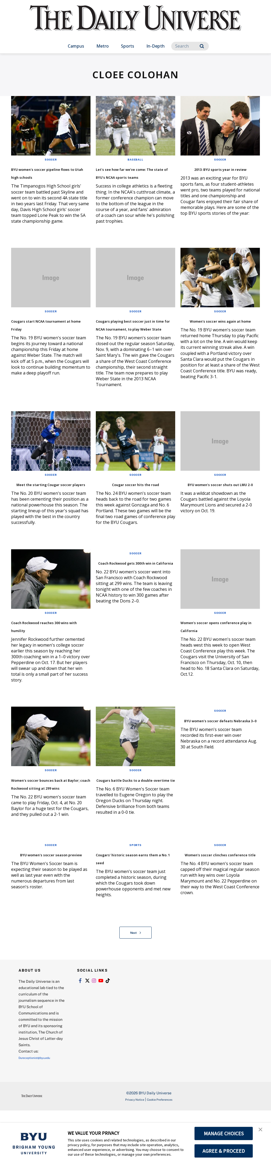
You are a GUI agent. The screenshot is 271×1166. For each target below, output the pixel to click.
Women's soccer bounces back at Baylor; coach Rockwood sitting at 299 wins (50, 824)
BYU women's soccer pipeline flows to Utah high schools (45, 176)
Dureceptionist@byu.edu (40, 1113)
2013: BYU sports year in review (218, 172)
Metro (102, 46)
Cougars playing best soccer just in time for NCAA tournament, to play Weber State (130, 340)
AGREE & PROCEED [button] (224, 1151)
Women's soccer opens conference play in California (215, 661)
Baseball (135, 159)
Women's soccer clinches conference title (219, 907)
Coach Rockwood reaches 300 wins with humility (50, 657)
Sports (127, 46)
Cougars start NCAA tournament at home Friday (44, 336)
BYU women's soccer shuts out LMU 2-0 (212, 511)
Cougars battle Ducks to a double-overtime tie (133, 816)
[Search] (190, 46)
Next (136, 988)
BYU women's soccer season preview (43, 907)
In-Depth (155, 46)
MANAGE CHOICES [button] (224, 1133)
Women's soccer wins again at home (213, 332)
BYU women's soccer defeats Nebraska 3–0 (214, 757)
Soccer (51, 159)
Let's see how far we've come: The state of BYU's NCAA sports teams (134, 176)
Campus (76, 46)
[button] (262, 1132)
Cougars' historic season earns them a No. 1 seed (134, 907)
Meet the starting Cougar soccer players (45, 511)
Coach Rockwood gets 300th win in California (131, 597)
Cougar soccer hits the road (131, 511)
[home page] (135, 23)
